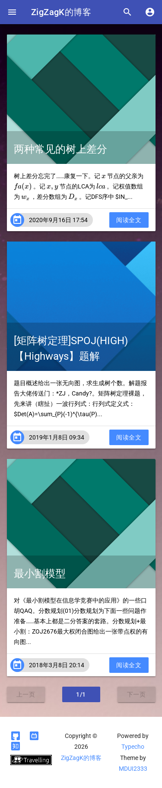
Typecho (132, 746)
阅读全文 (128, 220)
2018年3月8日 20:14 (56, 665)
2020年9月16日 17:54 (58, 220)
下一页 (136, 694)
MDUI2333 (133, 768)
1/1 (81, 694)
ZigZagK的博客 (61, 12)
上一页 (25, 694)
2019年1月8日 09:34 (56, 437)
